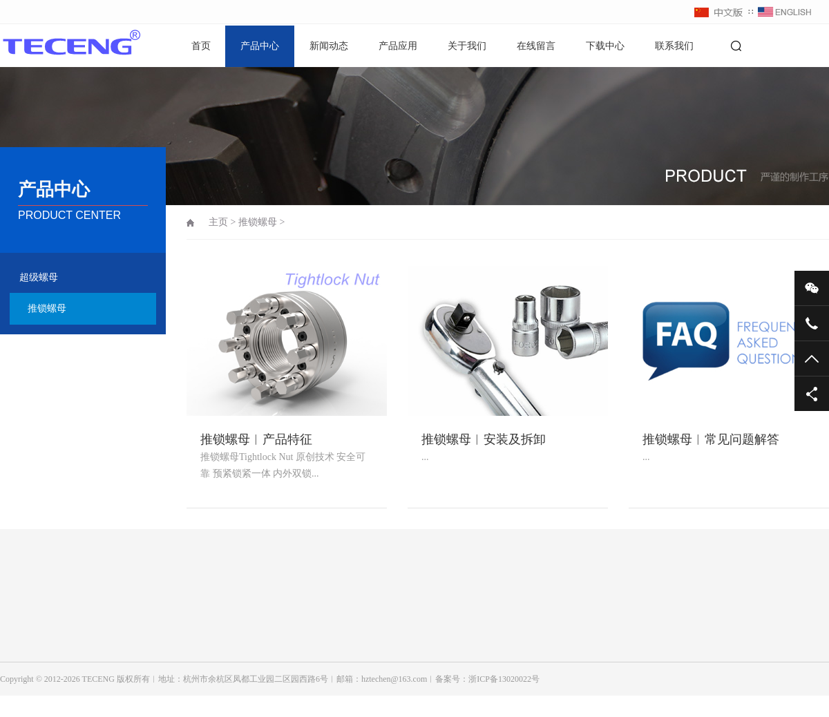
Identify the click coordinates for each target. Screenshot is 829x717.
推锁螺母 (47, 308)
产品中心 (259, 46)
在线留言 (536, 46)
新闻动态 (328, 46)
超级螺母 (38, 277)
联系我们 (674, 46)
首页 (201, 46)
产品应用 (398, 46)
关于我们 (467, 46)
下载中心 (605, 46)
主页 (218, 222)
